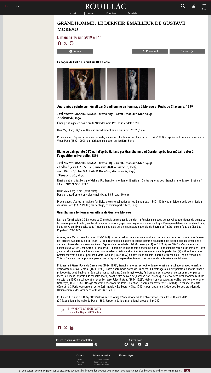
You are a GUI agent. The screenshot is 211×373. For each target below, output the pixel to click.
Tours (80, 359)
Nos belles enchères (101, 364)
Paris (80, 364)
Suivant (187, 51)
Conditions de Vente (101, 359)
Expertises (111, 13)
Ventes (91, 13)
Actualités (132, 13)
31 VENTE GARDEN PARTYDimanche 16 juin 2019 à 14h (84, 310)
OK (187, 370)
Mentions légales (127, 355)
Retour (75, 51)
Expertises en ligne (101, 362)
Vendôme (80, 362)
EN (17, 6)
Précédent (150, 51)
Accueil (72, 13)
